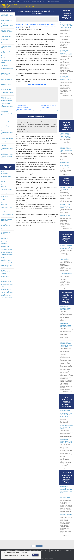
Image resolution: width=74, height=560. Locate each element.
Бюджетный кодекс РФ (6, 20)
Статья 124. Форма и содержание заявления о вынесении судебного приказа (24, 107)
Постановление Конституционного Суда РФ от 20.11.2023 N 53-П (66, 441)
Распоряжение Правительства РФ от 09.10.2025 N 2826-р (65, 325)
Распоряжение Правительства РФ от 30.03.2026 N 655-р (65, 308)
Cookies (10, 557)
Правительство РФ (36, 1)
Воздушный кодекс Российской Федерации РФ (7, 31)
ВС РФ (44, 1)
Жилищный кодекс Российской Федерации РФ (7, 75)
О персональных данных (7, 207)
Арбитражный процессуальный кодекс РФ (7, 15)
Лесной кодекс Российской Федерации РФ (7, 113)
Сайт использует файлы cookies (45, 558)
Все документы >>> (67, 95)
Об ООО (3, 199)
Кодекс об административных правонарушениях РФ (6, 99)
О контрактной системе (7, 211)
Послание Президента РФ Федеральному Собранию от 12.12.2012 (66, 247)
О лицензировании (5, 192)
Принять (35, 554)
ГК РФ (2, 42)
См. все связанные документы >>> (37, 84)
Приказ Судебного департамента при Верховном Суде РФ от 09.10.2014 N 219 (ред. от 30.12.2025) (66, 413)
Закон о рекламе (5, 276)
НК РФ (2, 117)
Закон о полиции (5, 228)
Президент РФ (25, 1)
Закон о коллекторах (6, 176)
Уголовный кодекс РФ (6, 161)
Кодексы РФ (7, 1)
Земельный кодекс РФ (6, 79)
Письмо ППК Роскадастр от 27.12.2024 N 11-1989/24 (66, 427)
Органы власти (67, 550)
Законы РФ (16, 1)
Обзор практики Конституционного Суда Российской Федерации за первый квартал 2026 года (66, 489)
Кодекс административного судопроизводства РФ (6, 84)
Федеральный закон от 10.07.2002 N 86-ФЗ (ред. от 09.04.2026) (66, 206)
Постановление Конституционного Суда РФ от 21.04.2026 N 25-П (66, 497)
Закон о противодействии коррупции (5, 272)
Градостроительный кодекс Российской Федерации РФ (6, 38)
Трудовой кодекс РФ (6, 142)
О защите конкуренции (7, 189)
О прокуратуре (4, 196)
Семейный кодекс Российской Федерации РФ (7, 132)
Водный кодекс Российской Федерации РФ (7, 25)
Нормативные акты (53, 1)
